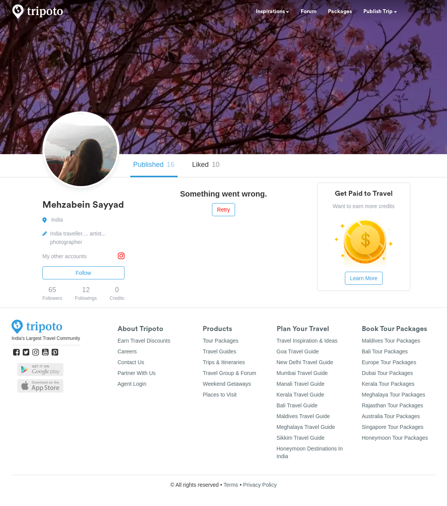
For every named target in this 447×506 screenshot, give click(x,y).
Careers (127, 351)
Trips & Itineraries (224, 362)
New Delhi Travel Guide (305, 362)
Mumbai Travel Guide (302, 373)
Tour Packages (221, 341)
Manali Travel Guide (301, 384)
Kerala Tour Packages (388, 384)
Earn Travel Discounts (144, 341)
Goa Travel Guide (298, 351)
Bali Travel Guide (297, 405)
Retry (223, 210)
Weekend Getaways (227, 384)
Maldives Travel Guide (303, 416)
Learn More (364, 278)
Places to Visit (220, 395)
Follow (83, 273)
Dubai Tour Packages (387, 373)
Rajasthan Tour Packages (392, 405)
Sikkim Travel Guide (300, 438)
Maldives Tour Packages (391, 341)
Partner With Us (137, 373)
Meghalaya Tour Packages (393, 395)
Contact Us (131, 362)
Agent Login (132, 384)
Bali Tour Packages (385, 351)
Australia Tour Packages (391, 416)
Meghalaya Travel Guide (306, 427)
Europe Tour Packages (389, 362)
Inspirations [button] (272, 11)
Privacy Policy (260, 485)
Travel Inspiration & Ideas (307, 341)
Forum (308, 11)
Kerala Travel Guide (300, 395)
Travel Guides (219, 351)
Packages (340, 11)
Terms (231, 485)
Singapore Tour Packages (392, 427)
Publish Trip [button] (380, 11)
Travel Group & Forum (229, 373)
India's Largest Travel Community (46, 338)
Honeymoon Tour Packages (395, 438)
